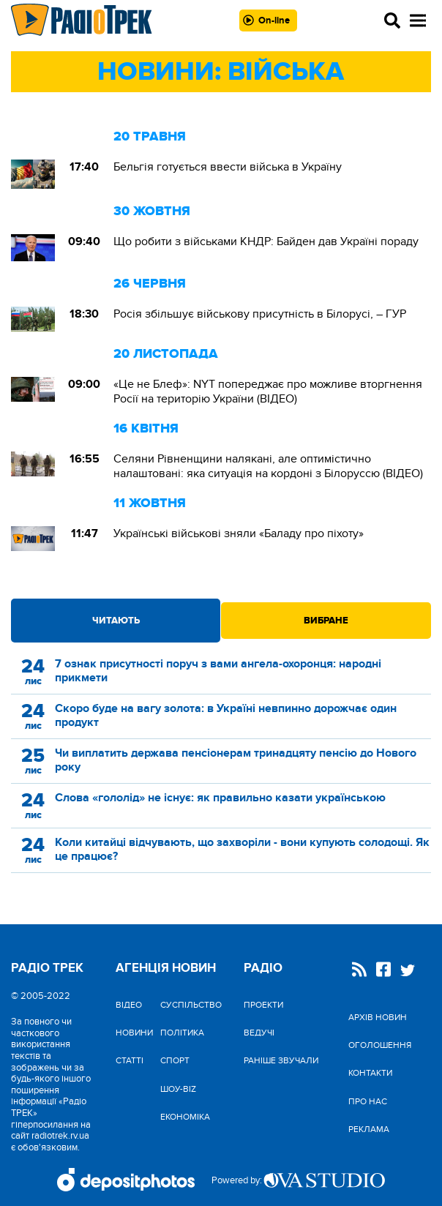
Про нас (367, 1101)
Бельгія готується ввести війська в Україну (227, 167)
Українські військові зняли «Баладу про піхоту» (238, 533)
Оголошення (379, 1045)
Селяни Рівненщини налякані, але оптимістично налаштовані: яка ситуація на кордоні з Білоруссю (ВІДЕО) (268, 466)
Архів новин (377, 1017)
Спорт (175, 1060)
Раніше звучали (281, 1060)
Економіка (185, 1117)
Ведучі (259, 1032)
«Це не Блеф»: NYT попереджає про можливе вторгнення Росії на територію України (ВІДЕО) (267, 391)
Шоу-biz (178, 1089)
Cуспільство (191, 1005)
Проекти (263, 1005)
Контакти (370, 1073)
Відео (129, 1005)
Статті (129, 1060)
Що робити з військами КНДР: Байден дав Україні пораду (266, 241)
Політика (182, 1032)
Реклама (368, 1129)
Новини (134, 1032)
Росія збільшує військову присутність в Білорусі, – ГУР (259, 314)
